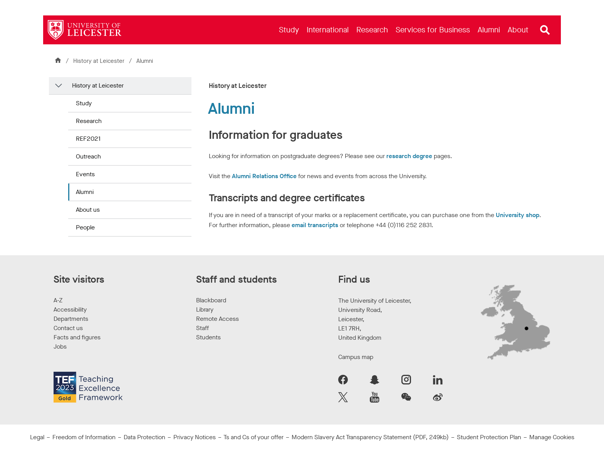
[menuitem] (289, 29)
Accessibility (70, 309)
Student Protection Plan (489, 437)
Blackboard (211, 300)
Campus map (355, 357)
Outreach (88, 156)
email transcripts (315, 225)
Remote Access (217, 319)
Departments (71, 319)
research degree (409, 156)
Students (208, 337)
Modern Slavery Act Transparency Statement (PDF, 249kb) (370, 437)
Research (89, 121)
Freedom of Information (84, 437)
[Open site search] (545, 30)
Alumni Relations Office (264, 176)
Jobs (60, 346)
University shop (517, 215)
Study (84, 103)
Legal (37, 437)
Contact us (68, 328)
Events (85, 174)
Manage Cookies (551, 437)
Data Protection (144, 437)
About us (88, 210)
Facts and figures (77, 337)
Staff (202, 328)
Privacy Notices (194, 437)
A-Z (58, 300)
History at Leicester (99, 61)
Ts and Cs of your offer (253, 437)
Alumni (85, 192)
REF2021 (88, 139)
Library (204, 309)
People (85, 227)
